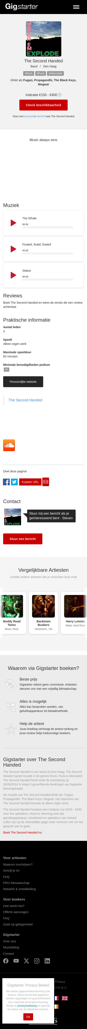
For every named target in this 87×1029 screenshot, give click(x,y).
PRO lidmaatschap (16, 883)
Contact (8, 953)
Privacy (60, 981)
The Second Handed (25, 400)
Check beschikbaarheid (43, 105)
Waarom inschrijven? (18, 864)
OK (28, 1017)
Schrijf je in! (11, 870)
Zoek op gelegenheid (18, 924)
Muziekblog (11, 947)
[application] (43, 223)
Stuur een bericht (23, 539)
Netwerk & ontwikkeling (19, 889)
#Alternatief (55, 73)
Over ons (9, 941)
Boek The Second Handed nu (22, 832)
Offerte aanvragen (16, 912)
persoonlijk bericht (34, 116)
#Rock (28, 73)
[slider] (47, 227)
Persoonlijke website (23, 381)
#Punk (40, 73)
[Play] (13, 223)
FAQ (6, 877)
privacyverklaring (27, 1005)
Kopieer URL (30, 482)
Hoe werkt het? (13, 906)
